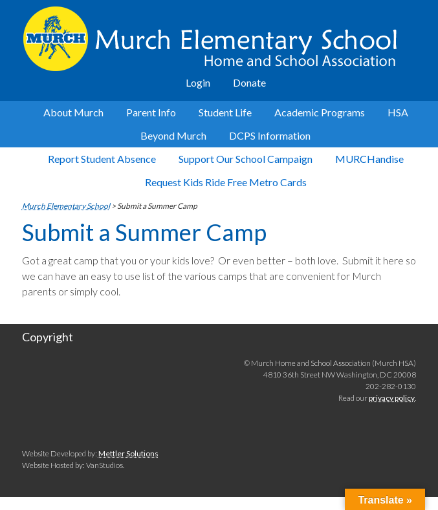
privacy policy (392, 398)
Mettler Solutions (128, 453)
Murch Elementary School (219, 38)
